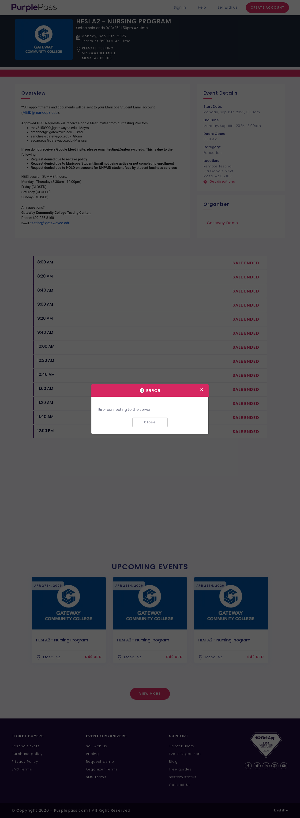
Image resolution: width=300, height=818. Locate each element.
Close (150, 422)
